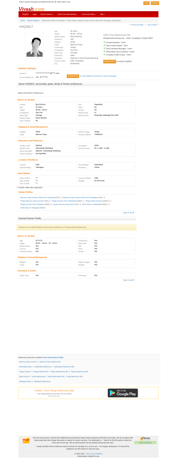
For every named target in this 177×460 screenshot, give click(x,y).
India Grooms (24, 376)
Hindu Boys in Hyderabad (92, 204)
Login (34, 14)
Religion (57, 42)
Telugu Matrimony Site (79, 372)
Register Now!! (73, 76)
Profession (58, 55)
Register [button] (155, 3)
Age (56, 31)
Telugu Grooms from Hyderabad (64, 201)
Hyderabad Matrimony (42, 367)
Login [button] (146, 3)
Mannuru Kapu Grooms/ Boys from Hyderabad (38, 197)
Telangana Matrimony (42, 381)
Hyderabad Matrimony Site (64, 367)
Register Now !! (110, 61)
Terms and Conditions (94, 454)
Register (25, 14)
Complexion (59, 50)
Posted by (58, 39)
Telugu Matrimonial (40, 372)
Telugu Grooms (25, 372)
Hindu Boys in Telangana (29, 208)
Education (58, 58)
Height (56, 34)
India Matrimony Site (75, 376)
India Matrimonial (38, 376)
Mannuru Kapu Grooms (28, 362)
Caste (56, 45)
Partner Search (47, 14)
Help (102, 14)
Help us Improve (145, 443)
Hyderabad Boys (25, 367)
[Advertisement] (148, 119)
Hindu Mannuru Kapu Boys (63, 204)
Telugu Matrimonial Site (59, 372)
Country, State (59, 61)
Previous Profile (137, 25)
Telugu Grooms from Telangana (32, 204)
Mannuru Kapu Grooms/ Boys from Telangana (80, 197)
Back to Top (128, 213)
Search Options (33, 20)
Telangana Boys (25, 381)
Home (22, 20)
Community (58, 47)
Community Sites (88, 14)
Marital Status (59, 37)
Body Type (58, 53)
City (55, 64)
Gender (22, 105)
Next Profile (152, 25)
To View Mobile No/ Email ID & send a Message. (98, 76)
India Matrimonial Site (56, 376)
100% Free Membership (68, 14)
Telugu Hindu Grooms (93, 201)
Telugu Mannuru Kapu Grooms (32, 201)
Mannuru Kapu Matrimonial (50, 362)
